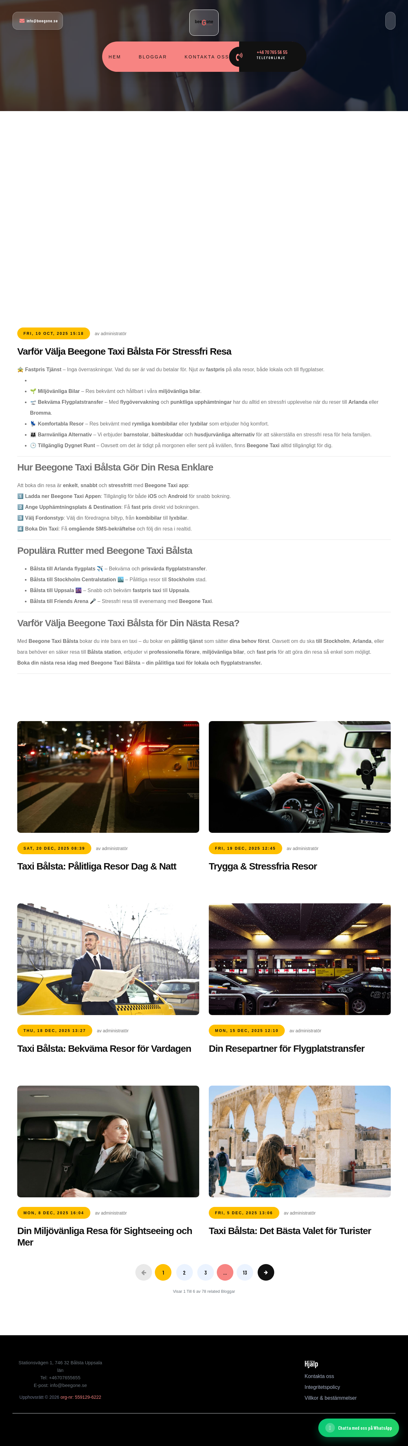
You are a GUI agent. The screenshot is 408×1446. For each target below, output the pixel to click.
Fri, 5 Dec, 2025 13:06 (244, 1213)
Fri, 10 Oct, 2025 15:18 (54, 333)
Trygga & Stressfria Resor (263, 866)
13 (245, 1272)
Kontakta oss (207, 56)
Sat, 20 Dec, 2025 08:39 (54, 848)
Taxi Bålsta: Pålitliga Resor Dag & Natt (96, 866)
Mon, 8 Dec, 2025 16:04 (54, 1213)
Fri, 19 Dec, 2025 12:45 (245, 848)
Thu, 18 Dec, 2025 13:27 (55, 1030)
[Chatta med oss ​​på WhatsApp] (358, 1428)
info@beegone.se (38, 20)
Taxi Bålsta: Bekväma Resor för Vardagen (104, 1048)
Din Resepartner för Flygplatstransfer (286, 1048)
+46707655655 (64, 1377)
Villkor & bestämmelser (331, 1398)
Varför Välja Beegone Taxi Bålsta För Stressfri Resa (124, 351)
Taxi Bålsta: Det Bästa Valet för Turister (290, 1230)
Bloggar (153, 56)
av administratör (111, 333)
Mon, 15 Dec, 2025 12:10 (247, 1030)
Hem (115, 56)
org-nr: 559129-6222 (80, 1397)
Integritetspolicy (322, 1387)
